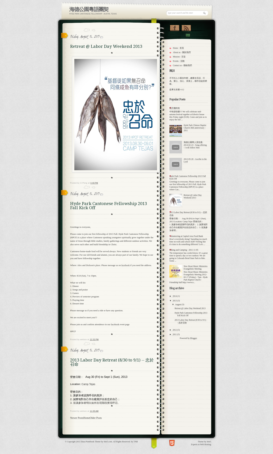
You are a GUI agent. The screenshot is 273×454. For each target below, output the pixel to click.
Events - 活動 (179, 61)
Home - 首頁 (178, 48)
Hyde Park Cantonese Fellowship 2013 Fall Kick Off (108, 205)
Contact (188, 35)
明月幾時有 (174, 108)
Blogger (193, 338)
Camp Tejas (88, 384)
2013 (175, 300)
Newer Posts (76, 417)
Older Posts (96, 417)
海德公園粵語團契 (88, 9)
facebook (125, 265)
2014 (175, 296)
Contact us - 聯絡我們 (182, 65)
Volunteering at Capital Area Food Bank (186, 236)
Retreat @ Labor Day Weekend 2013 (106, 46)
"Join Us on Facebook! (174, 27)
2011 (175, 334)
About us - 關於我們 (182, 52)
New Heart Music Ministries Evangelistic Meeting (196, 267)
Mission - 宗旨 (179, 56)
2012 (175, 330)
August (178, 304)
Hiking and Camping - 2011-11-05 (183, 250)
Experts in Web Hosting (201, 444)
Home (86, 417)
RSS (186, 27)
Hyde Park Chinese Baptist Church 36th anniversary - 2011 (195, 128)
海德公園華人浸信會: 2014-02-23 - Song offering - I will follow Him (195, 145)
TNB (136, 441)
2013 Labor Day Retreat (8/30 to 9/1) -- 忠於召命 (112, 362)
